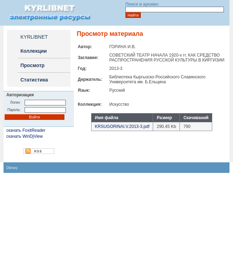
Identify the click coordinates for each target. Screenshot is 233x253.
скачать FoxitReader (25, 130)
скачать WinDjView (24, 136)
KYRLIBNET (34, 37)
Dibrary (12, 168)
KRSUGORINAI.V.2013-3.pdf (122, 126)
